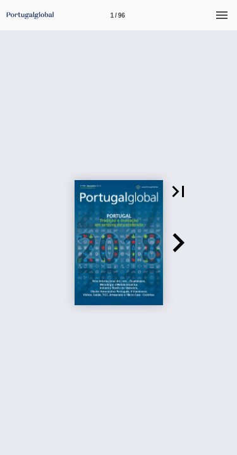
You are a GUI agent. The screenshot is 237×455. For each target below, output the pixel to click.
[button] (178, 191)
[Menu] (222, 15)
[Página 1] (117, 15)
